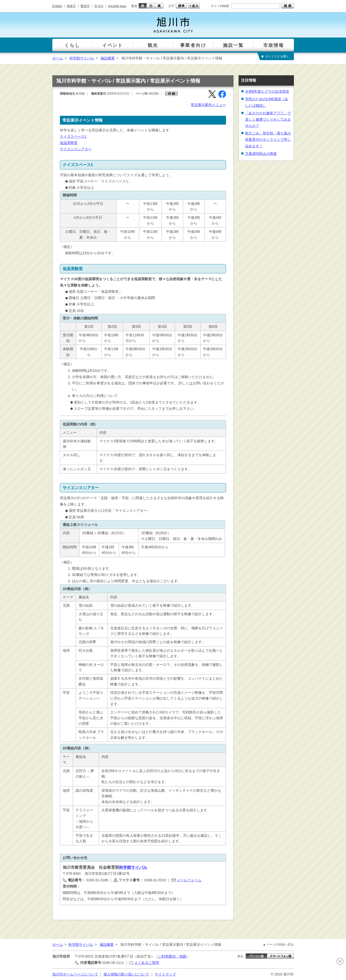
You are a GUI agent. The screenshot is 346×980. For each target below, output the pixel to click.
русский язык (117, 6)
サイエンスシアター (76, 149)
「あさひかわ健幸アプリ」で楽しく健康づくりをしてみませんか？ (268, 119)
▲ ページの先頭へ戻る (278, 944)
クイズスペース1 (73, 136)
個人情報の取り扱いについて (126, 974)
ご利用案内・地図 (172, 956)
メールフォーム (189, 880)
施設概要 (108, 58)
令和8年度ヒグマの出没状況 (267, 91)
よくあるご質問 (146, 963)
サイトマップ (165, 974)
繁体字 (85, 6)
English (57, 6)
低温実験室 (69, 143)
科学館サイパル (81, 58)
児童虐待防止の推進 (261, 154)
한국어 (98, 6)
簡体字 (71, 6)
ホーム (57, 58)
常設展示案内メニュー (208, 105)
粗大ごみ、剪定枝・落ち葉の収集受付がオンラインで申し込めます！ (268, 139)
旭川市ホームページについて (75, 974)
